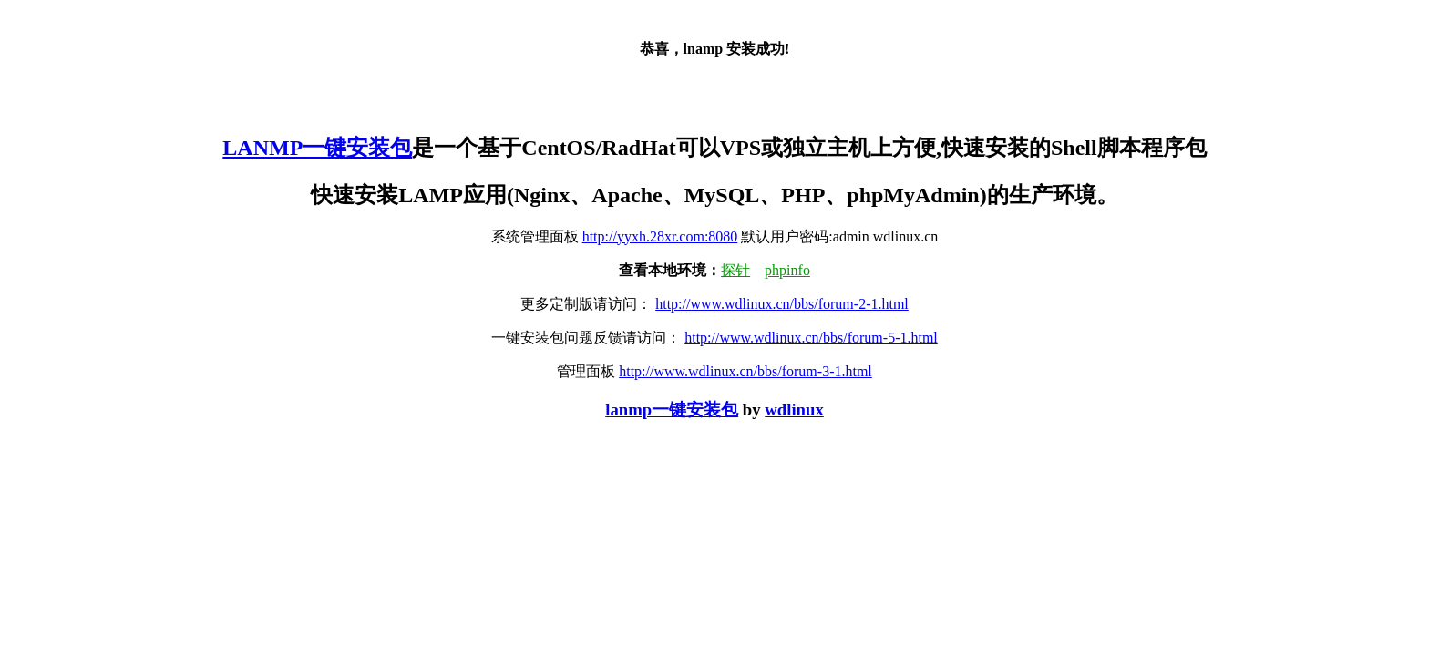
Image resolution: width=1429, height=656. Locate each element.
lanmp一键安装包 (671, 409)
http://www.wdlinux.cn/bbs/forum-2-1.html (782, 304)
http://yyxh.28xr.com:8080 (660, 236)
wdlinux (794, 409)
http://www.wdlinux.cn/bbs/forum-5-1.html (811, 337)
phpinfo (787, 270)
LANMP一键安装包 (317, 147)
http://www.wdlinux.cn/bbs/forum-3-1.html (745, 371)
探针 (735, 270)
